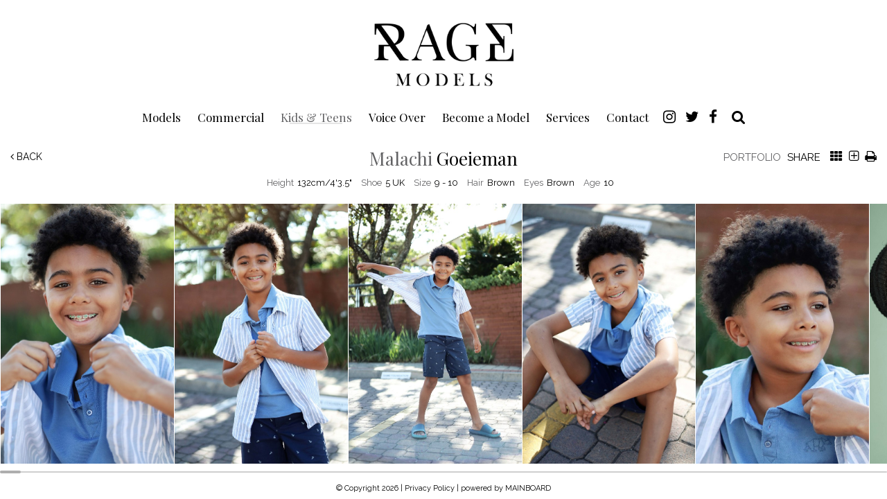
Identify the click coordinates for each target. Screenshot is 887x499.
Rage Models (443, 53)
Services (568, 117)
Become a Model (485, 117)
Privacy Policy (430, 488)
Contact (627, 117)
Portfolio (752, 157)
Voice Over (397, 117)
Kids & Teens (316, 117)
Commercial (230, 117)
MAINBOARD (528, 488)
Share (803, 157)
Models (161, 117)
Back (26, 156)
